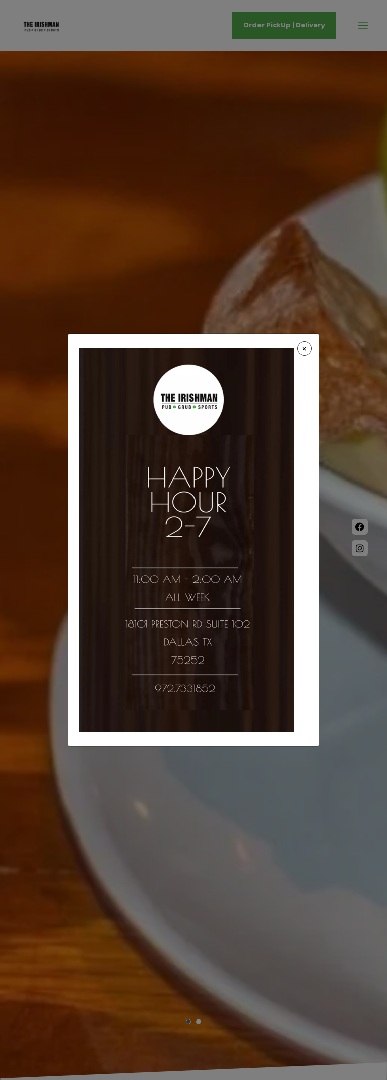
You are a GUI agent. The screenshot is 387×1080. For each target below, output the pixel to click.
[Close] (304, 348)
